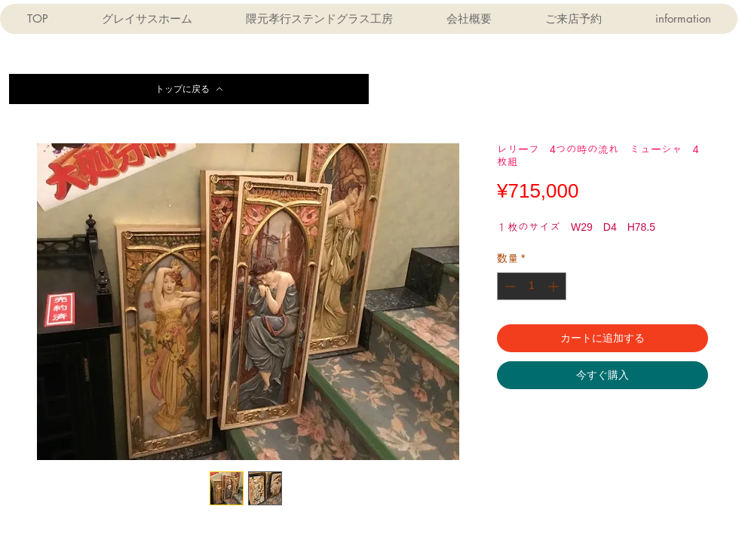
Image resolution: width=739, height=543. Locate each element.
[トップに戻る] (189, 89)
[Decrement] (508, 286)
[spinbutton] (531, 286)
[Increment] (554, 286)
